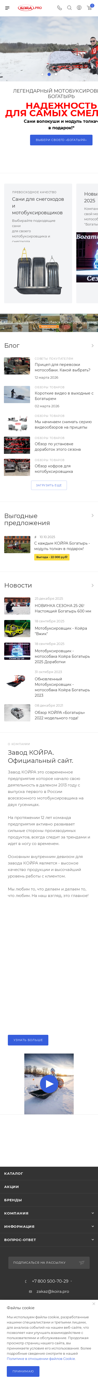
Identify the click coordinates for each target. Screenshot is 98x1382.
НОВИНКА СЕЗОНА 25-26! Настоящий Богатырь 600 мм (63, 608)
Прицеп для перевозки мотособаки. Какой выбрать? (62, 367)
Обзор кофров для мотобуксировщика (54, 469)
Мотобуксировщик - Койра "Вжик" (61, 631)
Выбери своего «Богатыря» (61, 140)
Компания (16, 1213)
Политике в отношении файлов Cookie (41, 1359)
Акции (11, 1187)
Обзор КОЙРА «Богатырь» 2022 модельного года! (60, 715)
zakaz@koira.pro (53, 1291)
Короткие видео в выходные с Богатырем (64, 396)
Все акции (92, 515)
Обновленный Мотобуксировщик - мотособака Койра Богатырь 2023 (62, 687)
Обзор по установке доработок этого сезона (58, 447)
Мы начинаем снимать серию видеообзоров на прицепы (63, 424)
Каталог (13, 1173)
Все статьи (92, 345)
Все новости (92, 585)
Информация (19, 1226)
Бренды (13, 1200)
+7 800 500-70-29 (50, 1281)
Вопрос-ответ (20, 1240)
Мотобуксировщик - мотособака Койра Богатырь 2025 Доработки (62, 656)
